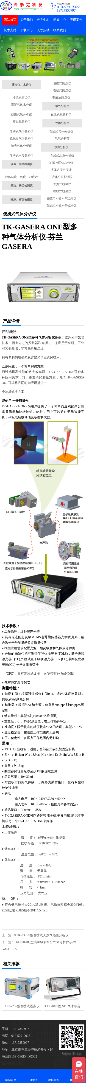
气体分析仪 (62, 123)
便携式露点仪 (62, 83)
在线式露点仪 (62, 90)
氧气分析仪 (62, 106)
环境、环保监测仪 (22, 199)
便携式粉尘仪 (62, 184)
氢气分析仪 (62, 138)
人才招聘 (43, 30)
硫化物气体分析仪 (21, 138)
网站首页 (10, 20)
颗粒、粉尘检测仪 (22, 185)
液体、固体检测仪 (22, 164)
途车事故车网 (11, 1063)
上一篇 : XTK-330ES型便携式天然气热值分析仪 (35, 935)
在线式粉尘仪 (62, 191)
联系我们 (59, 30)
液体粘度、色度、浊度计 (21, 177)
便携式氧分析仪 (21, 114)
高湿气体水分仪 (21, 104)
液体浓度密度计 (61, 170)
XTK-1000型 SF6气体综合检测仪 (64, 1006)
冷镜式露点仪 (22, 97)
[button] (35, 72)
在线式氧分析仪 (61, 114)
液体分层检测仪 (62, 177)
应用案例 (76, 20)
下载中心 (26, 30)
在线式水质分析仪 (62, 155)
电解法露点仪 (61, 97)
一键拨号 (32, 1076)
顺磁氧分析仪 (22, 121)
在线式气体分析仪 (61, 131)
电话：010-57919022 (16, 1036)
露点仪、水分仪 (21, 84)
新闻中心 (59, 20)
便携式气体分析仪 (21, 131)
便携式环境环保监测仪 (61, 198)
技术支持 (10, 30)
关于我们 (26, 20)
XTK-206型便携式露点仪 (21, 1006)
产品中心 (43, 20)
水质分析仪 (61, 147)
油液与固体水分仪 (61, 162)
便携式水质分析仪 (21, 155)
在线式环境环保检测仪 (61, 205)
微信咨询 (54, 1076)
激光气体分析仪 (21, 145)
